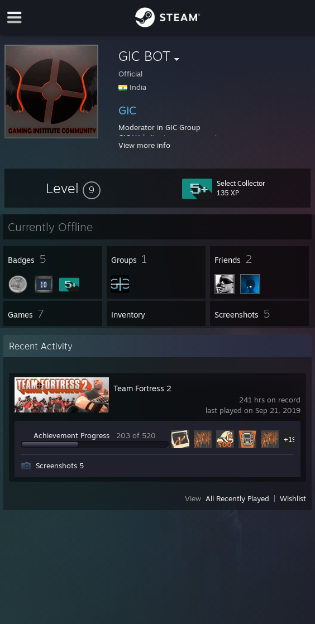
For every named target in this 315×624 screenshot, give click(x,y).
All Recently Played (237, 498)
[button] (73, 188)
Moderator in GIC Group (159, 127)
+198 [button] (292, 439)
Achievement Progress (71, 435)
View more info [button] (144, 145)
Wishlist (293, 498)
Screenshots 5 (60, 465)
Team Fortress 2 (142, 388)
